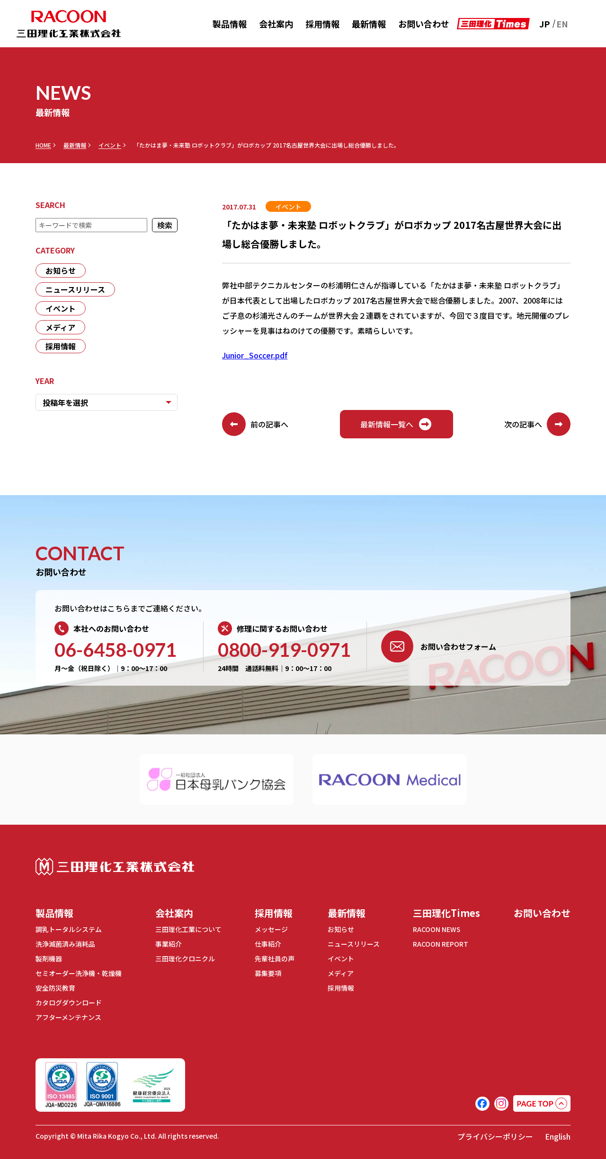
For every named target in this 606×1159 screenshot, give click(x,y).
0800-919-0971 (284, 649)
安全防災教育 (55, 988)
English (557, 1136)
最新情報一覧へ (396, 424)
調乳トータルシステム (69, 929)
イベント (109, 145)
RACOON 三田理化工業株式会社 (69, 23)
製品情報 (230, 23)
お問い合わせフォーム (438, 646)
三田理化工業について (188, 929)
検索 (164, 225)
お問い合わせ (423, 23)
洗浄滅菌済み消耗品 (65, 944)
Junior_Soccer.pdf (254, 355)
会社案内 (276, 23)
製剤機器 (49, 958)
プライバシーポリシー (495, 1136)
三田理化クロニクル (185, 958)
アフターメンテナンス (68, 1017)
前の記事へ (255, 424)
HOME (43, 145)
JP (544, 23)
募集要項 (268, 973)
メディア (60, 327)
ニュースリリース (75, 289)
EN (562, 23)
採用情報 (322, 23)
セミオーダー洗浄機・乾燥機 (79, 973)
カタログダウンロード (69, 1002)
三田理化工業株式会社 (115, 866)
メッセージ (271, 929)
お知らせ (60, 270)
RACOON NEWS (437, 929)
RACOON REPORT (440, 944)
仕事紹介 (268, 944)
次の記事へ (537, 424)
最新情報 (369, 23)
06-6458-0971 (115, 649)
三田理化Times (446, 913)
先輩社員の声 (274, 958)
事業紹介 (168, 944)
